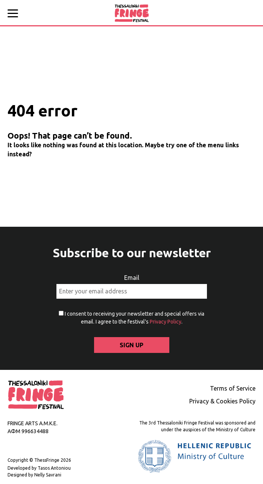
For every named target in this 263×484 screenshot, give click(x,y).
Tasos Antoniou (53, 468)
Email (131, 277)
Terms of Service (232, 388)
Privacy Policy (165, 322)
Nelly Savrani (47, 474)
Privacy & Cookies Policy (222, 401)
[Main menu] (15, 14)
